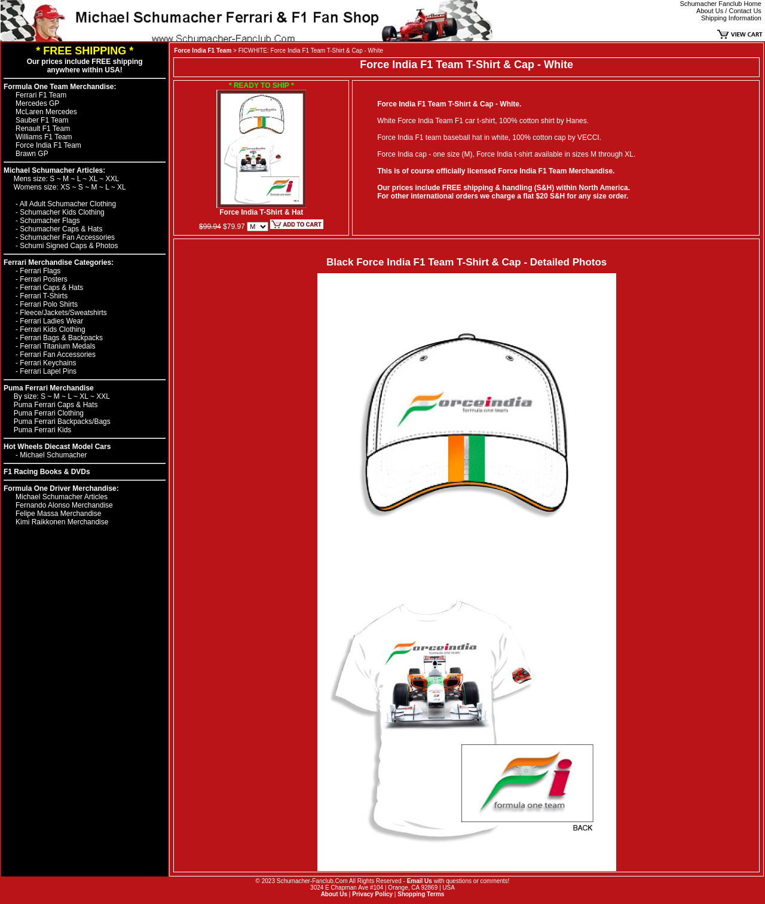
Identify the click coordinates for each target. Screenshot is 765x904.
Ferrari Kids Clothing (52, 329)
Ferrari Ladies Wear (51, 321)
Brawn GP (32, 153)
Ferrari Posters (43, 279)
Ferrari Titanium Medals (57, 346)
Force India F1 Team (48, 145)
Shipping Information (731, 18)
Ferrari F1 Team (41, 95)
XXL (113, 179)
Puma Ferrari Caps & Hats (56, 405)
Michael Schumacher (53, 455)
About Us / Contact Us (728, 10)
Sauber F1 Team (42, 120)
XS (66, 187)
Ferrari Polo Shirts (49, 304)
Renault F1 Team (43, 128)
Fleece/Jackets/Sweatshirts (63, 313)
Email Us (419, 881)
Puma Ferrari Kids (43, 430)
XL (94, 179)
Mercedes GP (37, 103)
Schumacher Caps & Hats (61, 229)
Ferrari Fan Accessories (58, 354)
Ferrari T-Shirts (44, 296)
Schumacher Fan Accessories (67, 237)
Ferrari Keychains (48, 363)
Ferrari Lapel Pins (48, 371)
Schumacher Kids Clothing (62, 212)
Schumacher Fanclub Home (720, 3)
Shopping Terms (420, 894)
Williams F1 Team (44, 137)
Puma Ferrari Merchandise (49, 388)
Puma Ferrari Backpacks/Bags (62, 421)
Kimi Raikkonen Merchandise (62, 522)
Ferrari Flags (40, 271)
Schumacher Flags (49, 220)
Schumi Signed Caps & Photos (69, 246)
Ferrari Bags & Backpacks (61, 338)
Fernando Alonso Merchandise (64, 505)
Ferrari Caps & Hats (51, 287)
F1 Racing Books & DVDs (47, 472)
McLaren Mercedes (46, 112)
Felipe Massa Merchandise (58, 513)
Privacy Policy (372, 894)
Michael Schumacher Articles (62, 497)
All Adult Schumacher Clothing (68, 204)
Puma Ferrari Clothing (49, 413)
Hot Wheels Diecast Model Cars (57, 446)
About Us (334, 894)
